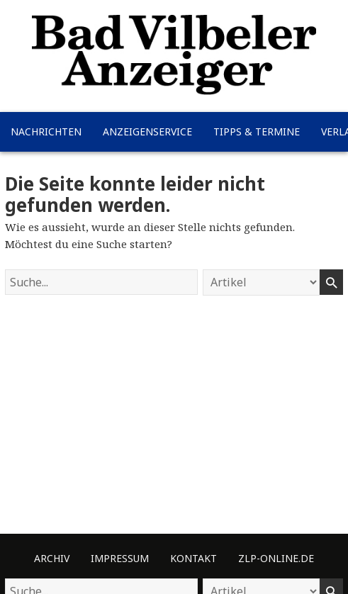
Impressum (120, 558)
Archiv (51, 558)
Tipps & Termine (256, 131)
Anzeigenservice (147, 131)
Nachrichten (46, 131)
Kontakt (193, 558)
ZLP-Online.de (276, 558)
